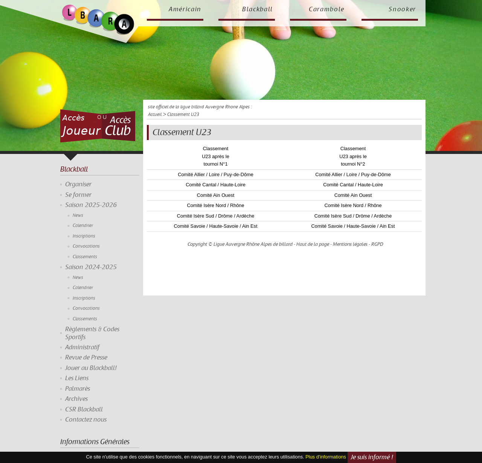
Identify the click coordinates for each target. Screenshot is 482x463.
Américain (185, 9)
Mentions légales (350, 244)
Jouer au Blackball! (91, 368)
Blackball (257, 9)
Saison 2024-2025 (91, 267)
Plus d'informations (325, 457)
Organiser (78, 184)
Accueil (155, 114)
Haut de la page (312, 244)
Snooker (402, 9)
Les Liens (76, 378)
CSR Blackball (84, 409)
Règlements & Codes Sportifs (92, 333)
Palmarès (77, 389)
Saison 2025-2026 (91, 205)
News (78, 215)
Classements (85, 256)
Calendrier (83, 225)
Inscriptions (84, 236)
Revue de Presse (86, 357)
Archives (76, 399)
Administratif (82, 347)
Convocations (86, 246)
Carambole (327, 9)
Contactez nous (86, 419)
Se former (78, 195)
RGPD (377, 244)
